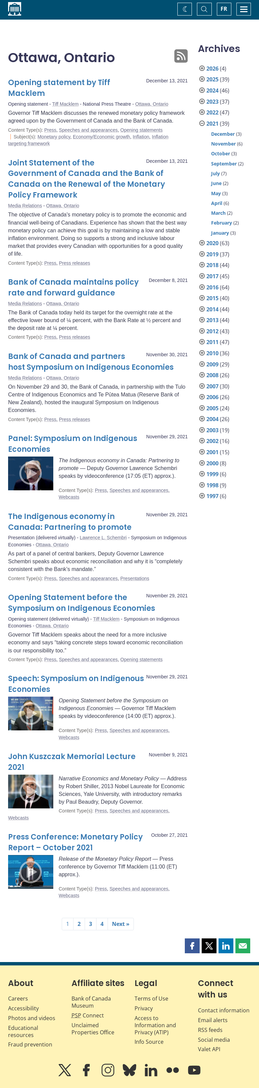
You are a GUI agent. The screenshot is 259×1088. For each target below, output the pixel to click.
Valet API (209, 1049)
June (216, 183)
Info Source (149, 1041)
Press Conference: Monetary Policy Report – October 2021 (75, 842)
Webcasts (69, 497)
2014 (212, 309)
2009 (212, 364)
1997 (212, 496)
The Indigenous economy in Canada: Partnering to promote (70, 522)
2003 (212, 430)
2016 (212, 287)
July (215, 173)
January (220, 233)
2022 (212, 112)
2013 (212, 320)
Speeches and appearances (88, 130)
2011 (212, 342)
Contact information (224, 1010)
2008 (212, 375)
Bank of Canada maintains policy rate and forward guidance (73, 287)
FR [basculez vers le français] (224, 8)
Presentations (134, 578)
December (223, 134)
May (216, 193)
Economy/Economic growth (101, 136)
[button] (192, 945)
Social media (214, 1039)
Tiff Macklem (65, 104)
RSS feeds (210, 1030)
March (218, 213)
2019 (212, 254)
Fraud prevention (30, 1044)
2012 (212, 331)
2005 (212, 408)
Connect (87, 1015)
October (220, 153)
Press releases (74, 263)
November (223, 143)
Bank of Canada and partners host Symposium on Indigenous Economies (91, 361)
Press (50, 130)
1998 (212, 485)
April (216, 203)
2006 (212, 397)
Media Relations (25, 205)
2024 (212, 90)
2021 (212, 123)
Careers (18, 998)
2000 (212, 463)
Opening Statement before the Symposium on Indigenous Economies (81, 603)
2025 (212, 79)
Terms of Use (151, 998)
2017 (212, 276)
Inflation (141, 136)
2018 (212, 265)
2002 (212, 441)
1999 (212, 474)
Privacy (144, 1008)
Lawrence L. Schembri (103, 537)
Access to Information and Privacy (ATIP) (155, 1025)
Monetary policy (53, 136)
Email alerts (213, 1020)
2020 (212, 243)
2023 (212, 101)
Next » (121, 924)
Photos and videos (31, 1018)
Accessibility (23, 1008)
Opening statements (141, 130)
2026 (212, 68)
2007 (212, 386)
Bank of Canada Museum (91, 1002)
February (221, 222)
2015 (212, 298)
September (224, 163)
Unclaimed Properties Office (92, 1028)
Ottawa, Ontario (151, 104)
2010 (212, 353)
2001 (212, 452)
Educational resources (23, 1031)
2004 (212, 419)
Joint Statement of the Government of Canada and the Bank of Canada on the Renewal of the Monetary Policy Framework (86, 179)
